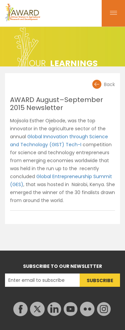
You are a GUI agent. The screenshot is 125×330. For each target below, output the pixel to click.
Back (109, 84)
